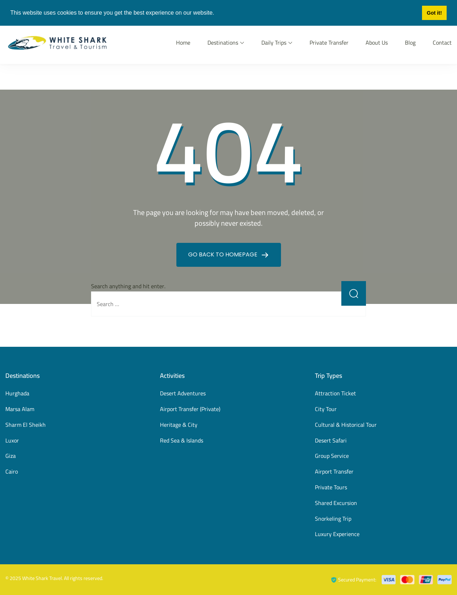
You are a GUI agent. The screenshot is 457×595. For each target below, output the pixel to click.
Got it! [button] (434, 13)
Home (183, 42)
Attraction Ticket (335, 393)
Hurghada (17, 393)
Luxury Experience (337, 534)
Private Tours (331, 487)
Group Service (332, 455)
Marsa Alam (19, 409)
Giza (10, 455)
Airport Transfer (334, 471)
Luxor (12, 440)
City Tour (326, 409)
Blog (410, 42)
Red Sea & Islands (181, 440)
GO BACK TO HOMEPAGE (223, 254)
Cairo (11, 471)
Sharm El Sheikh (25, 424)
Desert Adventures (183, 393)
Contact (442, 42)
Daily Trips (273, 42)
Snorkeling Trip (333, 518)
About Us (377, 42)
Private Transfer (329, 42)
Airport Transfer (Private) (190, 409)
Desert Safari (331, 440)
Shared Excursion (336, 503)
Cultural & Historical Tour (346, 424)
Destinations (222, 42)
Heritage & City (178, 424)
